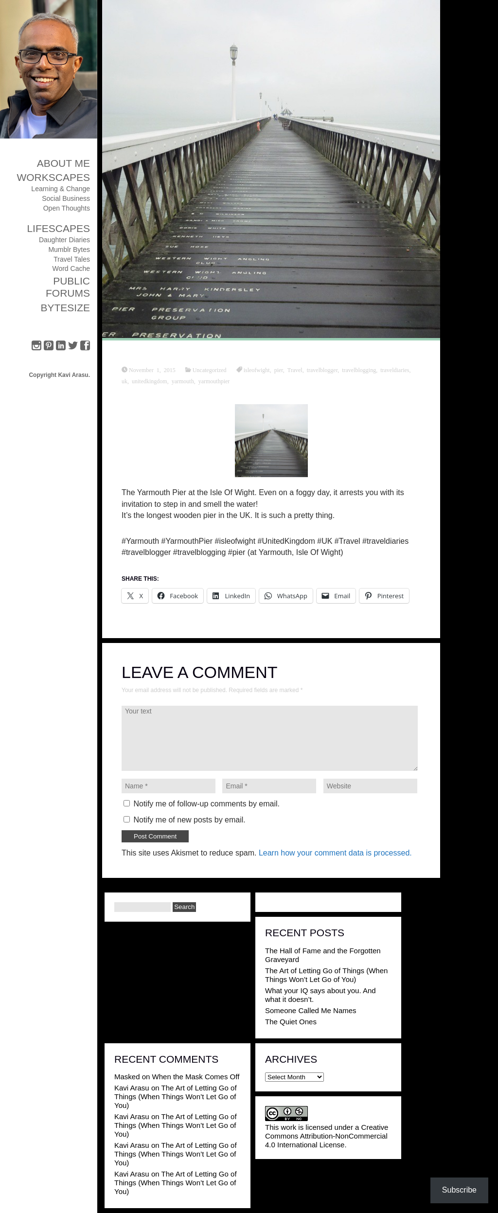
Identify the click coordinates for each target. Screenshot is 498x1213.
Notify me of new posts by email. (189, 820)
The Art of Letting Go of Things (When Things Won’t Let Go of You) (326, 974)
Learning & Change (60, 189)
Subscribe (459, 1190)
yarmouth (183, 381)
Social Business (66, 198)
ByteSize (65, 307)
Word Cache (71, 268)
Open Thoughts (66, 208)
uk (124, 381)
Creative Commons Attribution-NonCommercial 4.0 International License (326, 1136)
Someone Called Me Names (310, 1010)
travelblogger (322, 370)
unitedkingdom (149, 381)
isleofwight (257, 370)
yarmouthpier (214, 381)
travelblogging (359, 370)
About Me (63, 163)
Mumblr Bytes (69, 249)
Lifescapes (58, 228)
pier (278, 370)
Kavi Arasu (131, 1088)
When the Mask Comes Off (196, 1076)
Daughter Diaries (64, 240)
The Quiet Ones (291, 1021)
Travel (294, 370)
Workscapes (53, 177)
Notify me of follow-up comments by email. (206, 804)
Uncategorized (210, 370)
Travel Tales (71, 259)
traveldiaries (394, 370)
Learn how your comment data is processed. (335, 853)
